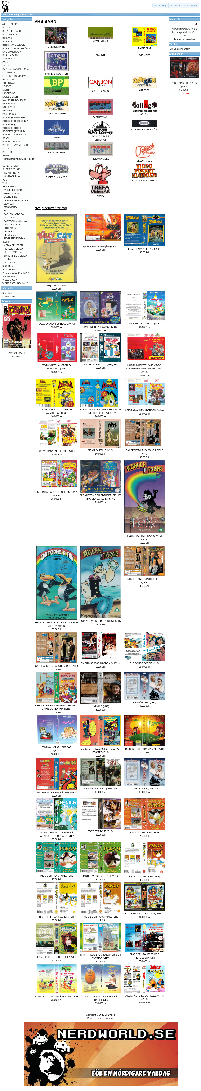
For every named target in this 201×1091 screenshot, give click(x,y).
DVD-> (5, 65)
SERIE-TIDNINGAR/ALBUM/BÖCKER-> (18, 159)
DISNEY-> (9, 231)
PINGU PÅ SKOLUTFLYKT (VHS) (100, 876)
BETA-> (6, 27)
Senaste (6, 301)
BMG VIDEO (145, 55)
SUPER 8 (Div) (10, 166)
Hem (5, 14)
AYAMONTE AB (12, 193)
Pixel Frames (9, 114)
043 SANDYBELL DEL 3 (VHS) (144, 323)
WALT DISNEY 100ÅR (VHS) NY (100, 327)
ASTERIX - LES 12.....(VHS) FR (100, 364)
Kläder (5, 90)
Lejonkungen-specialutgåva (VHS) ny (100, 246)
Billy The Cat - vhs (56, 285)
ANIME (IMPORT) (13, 190)
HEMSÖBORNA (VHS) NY (144, 788)
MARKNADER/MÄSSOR (15, 100)
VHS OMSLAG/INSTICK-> (15, 273)
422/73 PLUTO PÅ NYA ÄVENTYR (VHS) (56, 996)
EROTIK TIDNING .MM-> (15, 76)
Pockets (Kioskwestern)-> (15, 121)
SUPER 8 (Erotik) (11, 169)
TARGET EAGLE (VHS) (100, 831)
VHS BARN (28, 14)
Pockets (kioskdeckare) (14, 117)
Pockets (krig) (9, 124)
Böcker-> (7, 41)
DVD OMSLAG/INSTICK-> (16, 69)
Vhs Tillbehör (9, 276)
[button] (160, 5)
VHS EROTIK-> (10, 269)
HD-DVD (6, 86)
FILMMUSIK (8, 79)
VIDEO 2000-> (9, 280)
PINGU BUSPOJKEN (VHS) (144, 832)
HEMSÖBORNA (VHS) (144, 702)
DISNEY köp (10, 235)
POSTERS (7, 152)
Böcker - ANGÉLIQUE (13, 45)
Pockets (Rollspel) (11, 127)
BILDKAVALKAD (10, 34)
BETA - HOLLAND (11, 31)
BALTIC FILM (10, 197)
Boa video (110, 1015)
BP (5, 210)
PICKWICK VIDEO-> (14, 249)
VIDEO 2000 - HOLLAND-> (16, 283)
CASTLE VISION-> (13, 224)
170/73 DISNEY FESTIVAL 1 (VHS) (56, 323)
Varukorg (174, 44)
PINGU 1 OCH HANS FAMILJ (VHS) (100, 917)
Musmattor (7, 110)
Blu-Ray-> (7, 38)
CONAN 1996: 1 (16, 353)
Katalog (14, 14)
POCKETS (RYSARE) (13, 131)
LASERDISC (8, 93)
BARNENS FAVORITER (16, 200)
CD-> (5, 62)
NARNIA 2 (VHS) (100, 706)
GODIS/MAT (8, 83)
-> (9, 186)
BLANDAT (100, 55)
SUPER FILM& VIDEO (15, 255)
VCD (4, 179)
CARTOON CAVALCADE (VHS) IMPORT (144, 913)
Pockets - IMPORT (11, 141)
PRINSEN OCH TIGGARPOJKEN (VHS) (144, 749)
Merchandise (8, 103)
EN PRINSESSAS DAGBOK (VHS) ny (100, 663)
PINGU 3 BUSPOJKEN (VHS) (144, 876)
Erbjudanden (176, 54)
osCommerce (107, 1018)
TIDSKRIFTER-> (10, 173)
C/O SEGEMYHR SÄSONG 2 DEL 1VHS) (56, 666)
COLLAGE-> (10, 228)
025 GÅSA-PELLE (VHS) (100, 450)
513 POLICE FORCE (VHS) (144, 663)
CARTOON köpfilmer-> (15, 221)
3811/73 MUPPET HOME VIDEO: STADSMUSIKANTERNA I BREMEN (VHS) (144, 368)
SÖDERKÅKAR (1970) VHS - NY (100, 788)
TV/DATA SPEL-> (11, 176)
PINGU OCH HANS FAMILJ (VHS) (56, 875)
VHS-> (5, 183)
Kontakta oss (9, 296)
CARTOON (9, 217)
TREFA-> (8, 259)
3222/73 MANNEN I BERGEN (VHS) (56, 451)
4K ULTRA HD (9, 24)
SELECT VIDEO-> (13, 252)
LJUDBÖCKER (10, 96)
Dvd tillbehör (8, 72)
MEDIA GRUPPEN (13, 245)
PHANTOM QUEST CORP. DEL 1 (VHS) (56, 957)
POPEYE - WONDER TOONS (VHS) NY (100, 621)
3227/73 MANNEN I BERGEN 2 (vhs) (144, 410)
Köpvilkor (7, 293)
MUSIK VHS (8, 107)
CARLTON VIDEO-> (14, 214)
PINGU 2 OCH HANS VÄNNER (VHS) (56, 917)
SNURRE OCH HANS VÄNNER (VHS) (56, 792)
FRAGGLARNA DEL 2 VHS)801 (144, 249)
